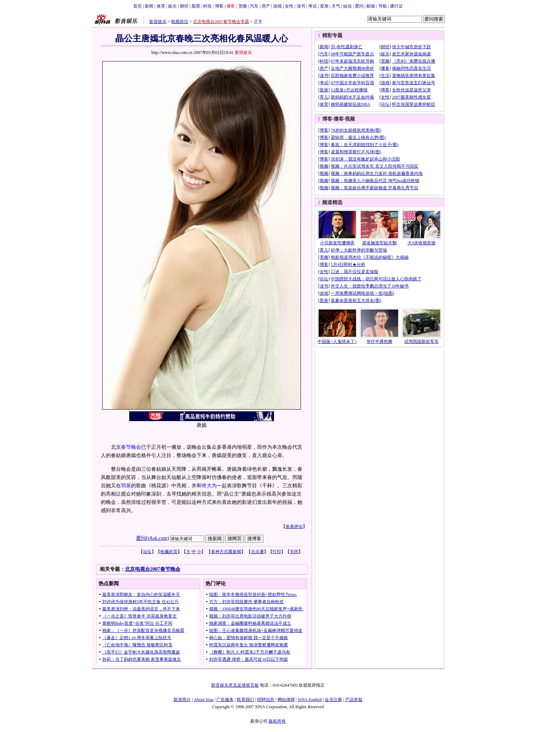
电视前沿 (179, 21)
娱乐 (172, 6)
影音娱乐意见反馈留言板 (235, 685)
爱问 (359, 6)
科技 (207, 6)
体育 (161, 6)
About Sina (203, 699)
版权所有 (277, 721)
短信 (347, 6)
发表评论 (294, 526)
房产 (266, 6)
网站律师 (286, 699)
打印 (276, 551)
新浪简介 (182, 699)
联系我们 (245, 699)
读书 (301, 6)
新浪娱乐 (243, 52)
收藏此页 (168, 551)
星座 (324, 6)
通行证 (396, 6)
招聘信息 (265, 699)
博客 (219, 6)
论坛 (147, 551)
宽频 (242, 6)
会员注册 (333, 699)
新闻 (149, 6)
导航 (382, 6)
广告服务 (225, 699)
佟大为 (209, 485)
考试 (312, 6)
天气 (336, 6)
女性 (289, 6)
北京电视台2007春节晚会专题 (221, 21)
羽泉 (126, 485)
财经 (184, 6)
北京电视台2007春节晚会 (152, 569)
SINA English (310, 699)
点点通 (257, 551)
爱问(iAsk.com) (152, 538)
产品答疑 (353, 699)
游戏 (277, 6)
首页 (137, 6)
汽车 (254, 6)
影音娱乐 (158, 21)
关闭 (294, 551)
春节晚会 (131, 447)
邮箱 (370, 6)
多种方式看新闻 (226, 551)
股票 (196, 6)
